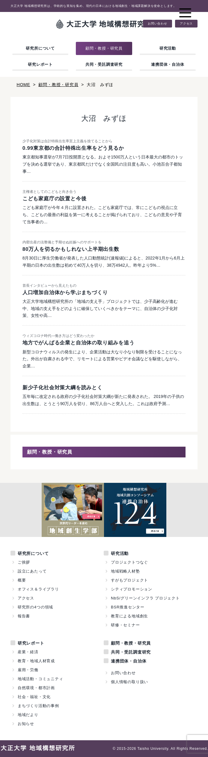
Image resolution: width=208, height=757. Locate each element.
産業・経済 (28, 652)
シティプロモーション (131, 589)
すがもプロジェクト (129, 580)
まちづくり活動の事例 (38, 705)
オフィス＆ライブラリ (38, 589)
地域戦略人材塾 (125, 571)
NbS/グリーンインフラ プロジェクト (145, 598)
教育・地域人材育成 (36, 661)
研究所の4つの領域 (35, 607)
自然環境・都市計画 (36, 688)
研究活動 (167, 48)
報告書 (24, 616)
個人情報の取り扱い (129, 682)
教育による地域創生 (129, 616)
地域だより (28, 714)
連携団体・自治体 (167, 64)
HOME (23, 84)
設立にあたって (32, 571)
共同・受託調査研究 (104, 64)
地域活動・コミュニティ (40, 679)
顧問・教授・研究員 (104, 48)
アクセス (186, 23)
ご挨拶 (24, 562)
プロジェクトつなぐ (129, 562)
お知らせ (26, 723)
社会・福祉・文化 (34, 697)
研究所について (40, 48)
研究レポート (40, 64)
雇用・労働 (28, 670)
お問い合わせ (157, 23)
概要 (22, 580)
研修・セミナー (125, 625)
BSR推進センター (127, 607)
